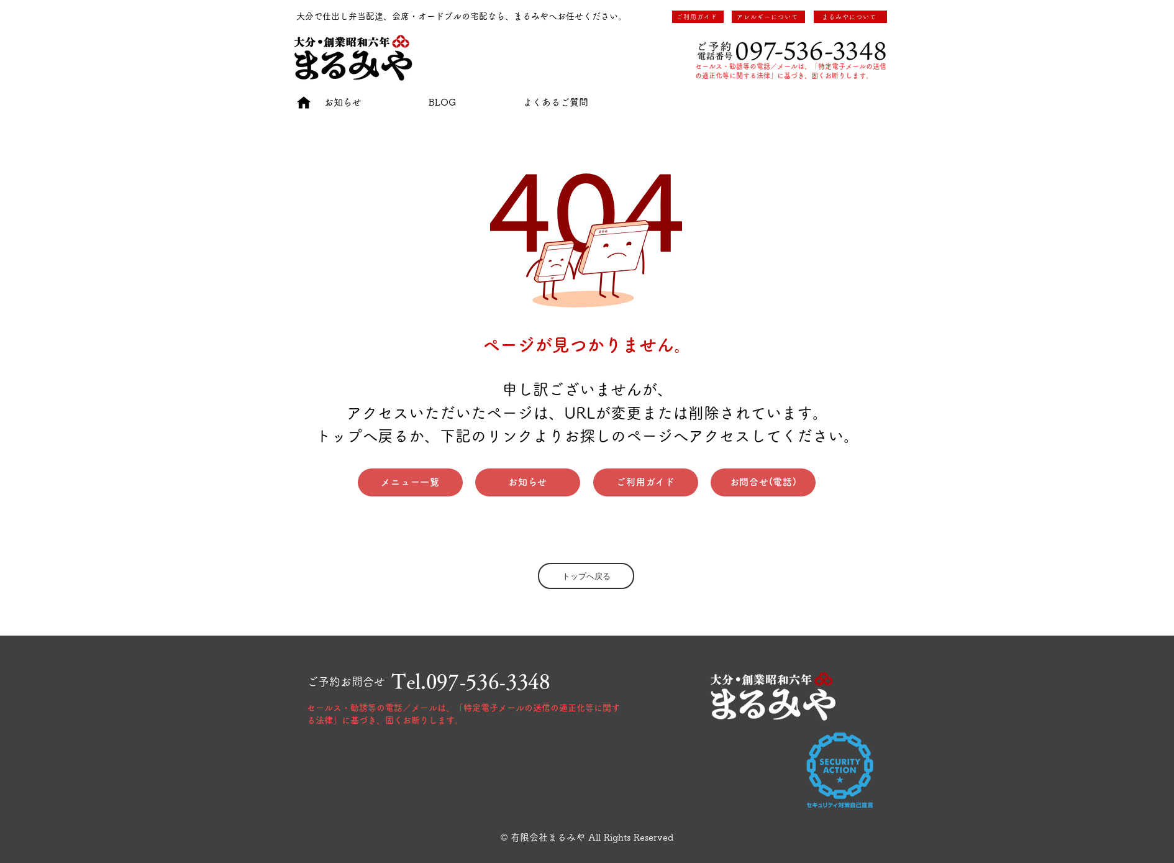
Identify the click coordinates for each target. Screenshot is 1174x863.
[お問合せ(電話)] (763, 482)
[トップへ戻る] (586, 576)
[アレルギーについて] (768, 17)
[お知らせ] (527, 482)
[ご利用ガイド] (698, 17)
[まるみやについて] (850, 17)
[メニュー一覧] (410, 482)
